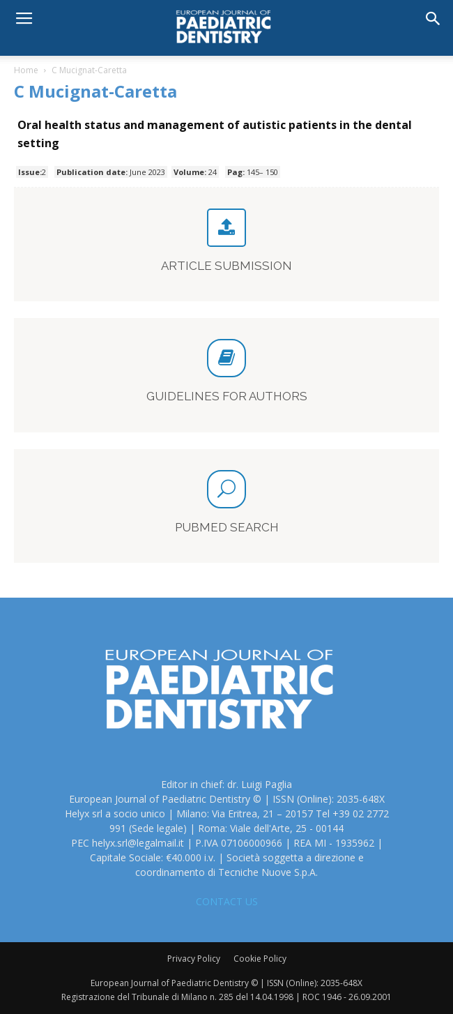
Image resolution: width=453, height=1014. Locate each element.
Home (26, 70)
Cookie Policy (259, 958)
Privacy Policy (193, 958)
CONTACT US (227, 901)
